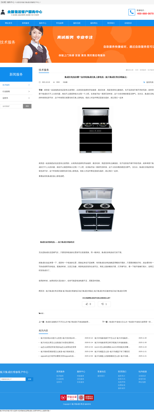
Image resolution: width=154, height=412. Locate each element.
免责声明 (121, 382)
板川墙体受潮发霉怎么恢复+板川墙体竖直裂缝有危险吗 (59, 352)
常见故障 (59, 23)
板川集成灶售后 (78, 404)
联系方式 (121, 379)
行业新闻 (17, 91)
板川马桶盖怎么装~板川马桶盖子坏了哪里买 (112, 352)
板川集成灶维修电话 (66, 242)
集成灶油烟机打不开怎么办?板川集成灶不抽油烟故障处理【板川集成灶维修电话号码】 (65, 322)
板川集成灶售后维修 (54, 291)
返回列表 (149, 82)
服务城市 (121, 388)
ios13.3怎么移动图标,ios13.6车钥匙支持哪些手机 (113, 347)
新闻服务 (25, 23)
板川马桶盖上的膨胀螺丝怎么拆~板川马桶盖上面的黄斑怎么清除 (113, 356)
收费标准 (121, 385)
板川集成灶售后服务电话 (104, 291)
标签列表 (142, 379)
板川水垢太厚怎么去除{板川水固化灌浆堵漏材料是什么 (59, 343)
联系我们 (111, 23)
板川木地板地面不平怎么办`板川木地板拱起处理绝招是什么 (113, 338)
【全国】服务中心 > (8, 2)
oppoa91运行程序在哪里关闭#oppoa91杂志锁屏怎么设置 (59, 356)
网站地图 (142, 382)
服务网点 (94, 23)
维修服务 (80, 376)
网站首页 (8, 23)
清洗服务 (80, 379)
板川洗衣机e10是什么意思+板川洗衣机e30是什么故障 (59, 338)
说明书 (17, 98)
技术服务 (17, 85)
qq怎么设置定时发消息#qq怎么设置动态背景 (58, 347)
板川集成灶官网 (120, 291)
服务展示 (101, 376)
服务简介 (121, 376)
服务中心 (42, 23)
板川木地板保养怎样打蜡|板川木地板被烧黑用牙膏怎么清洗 (113, 343)
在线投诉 (128, 23)
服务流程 (76, 23)
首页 (136, 70)
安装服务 (80, 382)
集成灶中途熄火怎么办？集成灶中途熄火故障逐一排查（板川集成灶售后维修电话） (128, 322)
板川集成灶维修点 (86, 291)
